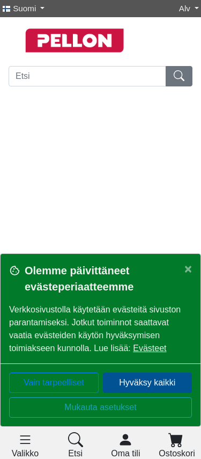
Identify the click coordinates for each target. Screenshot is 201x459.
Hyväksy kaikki (147, 382)
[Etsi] (87, 76)
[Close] (188, 269)
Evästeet (149, 348)
